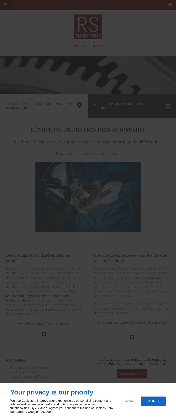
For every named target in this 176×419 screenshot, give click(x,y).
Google (33, 411)
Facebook (45, 411)
